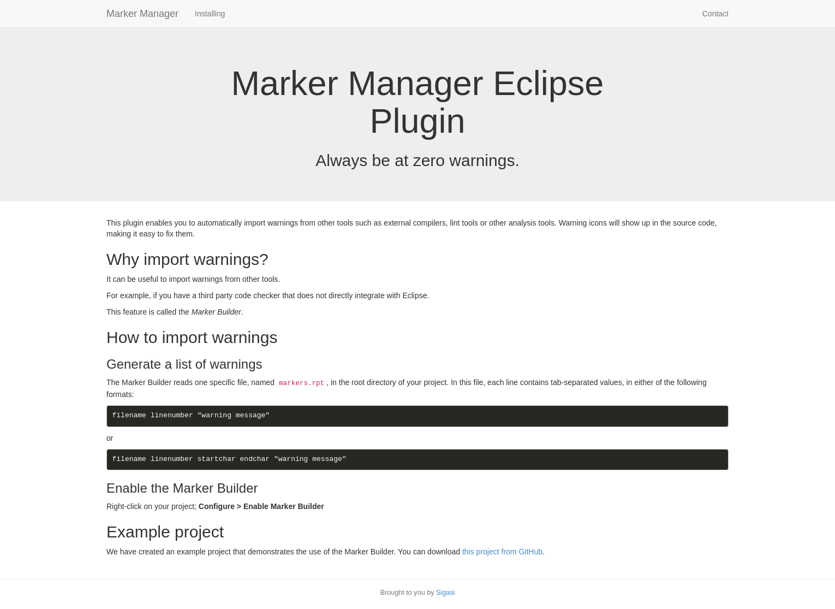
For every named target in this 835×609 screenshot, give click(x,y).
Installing (210, 13)
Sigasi (445, 592)
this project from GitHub (502, 551)
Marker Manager (142, 13)
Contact (715, 13)
